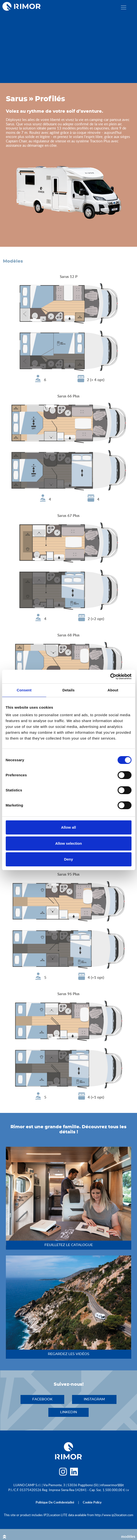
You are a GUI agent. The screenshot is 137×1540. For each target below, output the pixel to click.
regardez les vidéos (68, 1354)
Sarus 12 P (68, 276)
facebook (42, 1399)
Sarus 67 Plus (68, 515)
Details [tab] (69, 690)
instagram (94, 1399)
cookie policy (92, 1502)
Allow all (68, 827)
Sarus (16, 99)
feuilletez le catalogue (68, 1245)
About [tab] (112, 690)
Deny (68, 859)
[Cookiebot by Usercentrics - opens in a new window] (110, 676)
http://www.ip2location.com (114, 1515)
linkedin (68, 1412)
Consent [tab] (24, 690)
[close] (123, 7)
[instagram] (63, 1473)
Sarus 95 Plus (68, 874)
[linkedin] (74, 1473)
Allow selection (68, 843)
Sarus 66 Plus (68, 396)
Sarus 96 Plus (68, 993)
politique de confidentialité (55, 1502)
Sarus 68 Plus (68, 635)
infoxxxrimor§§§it (112, 1485)
